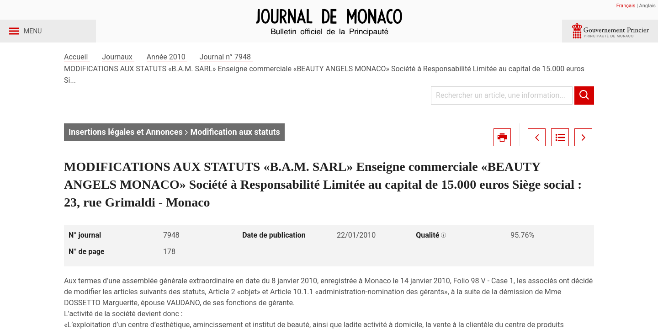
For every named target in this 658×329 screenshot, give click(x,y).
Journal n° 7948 (226, 72)
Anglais (647, 6)
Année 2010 (167, 72)
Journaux (118, 72)
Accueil (77, 72)
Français (626, 6)
